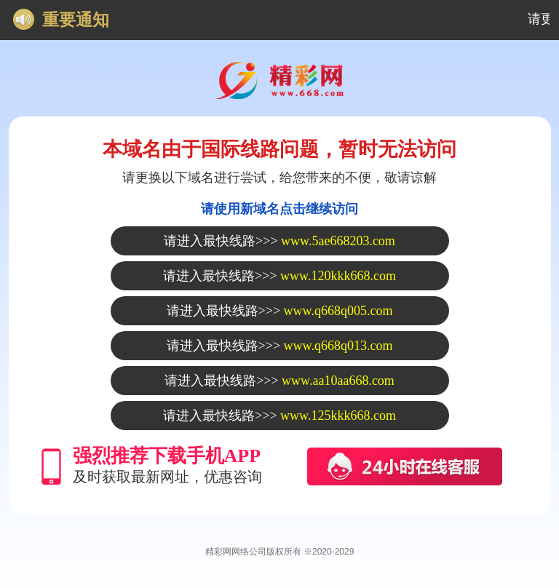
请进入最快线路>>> (279, 241)
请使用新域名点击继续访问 (279, 209)
